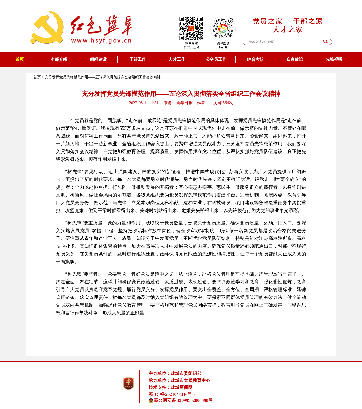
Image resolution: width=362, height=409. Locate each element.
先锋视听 (334, 59)
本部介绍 (59, 59)
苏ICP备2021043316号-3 (172, 394)
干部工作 (137, 59)
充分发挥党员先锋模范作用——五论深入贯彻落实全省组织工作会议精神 (103, 77)
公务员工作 (216, 59)
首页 (20, 59)
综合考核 (255, 59)
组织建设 (98, 59)
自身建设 (294, 59)
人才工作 (177, 59)
